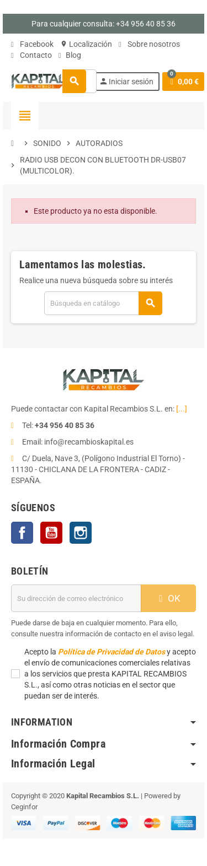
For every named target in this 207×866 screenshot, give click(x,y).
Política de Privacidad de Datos (111, 651)
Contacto (31, 55)
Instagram (81, 533)
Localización (86, 44)
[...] (181, 408)
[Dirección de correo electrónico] (76, 598)
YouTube (51, 533)
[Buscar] (103, 303)
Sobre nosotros (149, 44)
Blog (70, 55)
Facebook (32, 44)
